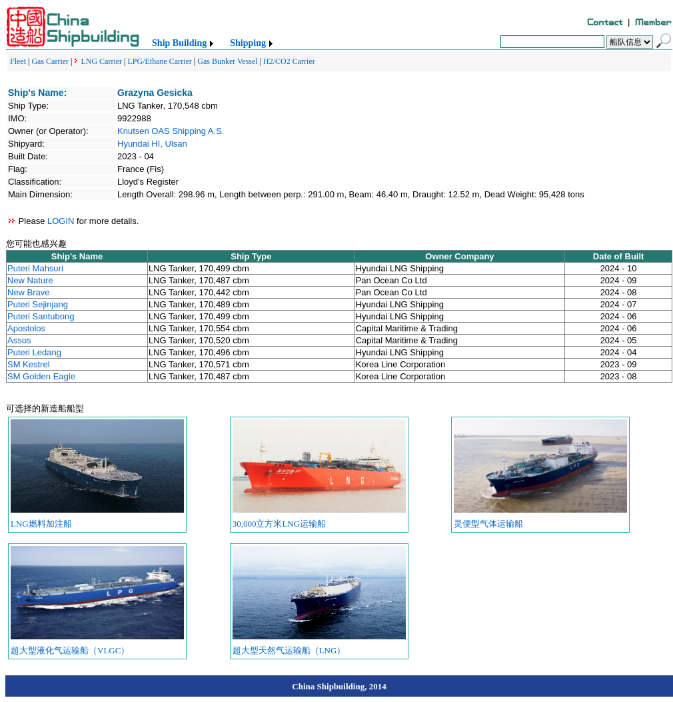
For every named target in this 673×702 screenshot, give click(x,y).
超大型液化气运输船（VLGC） (70, 650)
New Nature (30, 280)
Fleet (18, 61)
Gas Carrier (50, 61)
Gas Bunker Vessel (227, 61)
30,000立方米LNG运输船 (279, 524)
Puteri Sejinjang (37, 304)
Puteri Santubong (40, 316)
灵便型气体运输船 (488, 524)
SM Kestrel (28, 364)
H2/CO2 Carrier (289, 61)
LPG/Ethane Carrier (160, 61)
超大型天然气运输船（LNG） (289, 650)
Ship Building (179, 43)
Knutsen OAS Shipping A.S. (170, 131)
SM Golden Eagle (41, 376)
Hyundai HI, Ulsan (152, 144)
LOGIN (60, 221)
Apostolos (26, 328)
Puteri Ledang (34, 352)
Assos (19, 340)
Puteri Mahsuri (35, 268)
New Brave (28, 292)
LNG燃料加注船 (41, 524)
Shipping (248, 43)
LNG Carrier (101, 61)
